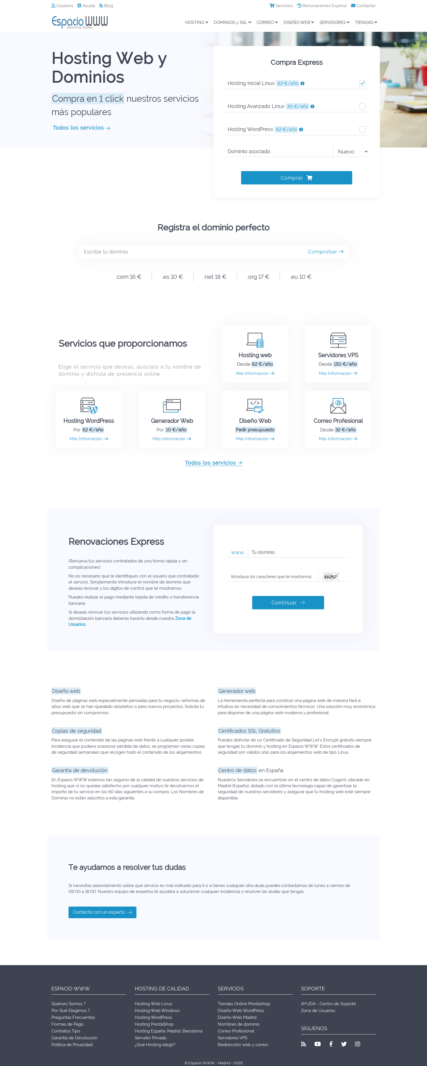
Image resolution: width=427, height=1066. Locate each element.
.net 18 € (215, 276)
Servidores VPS (338, 355)
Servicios (281, 5)
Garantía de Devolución (74, 1037)
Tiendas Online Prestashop (244, 1003)
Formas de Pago (67, 1024)
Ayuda (86, 5)
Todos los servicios (81, 128)
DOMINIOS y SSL (232, 22)
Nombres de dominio (239, 1024)
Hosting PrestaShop (154, 1024)
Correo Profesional (338, 420)
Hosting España (150, 1031)
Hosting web (255, 355)
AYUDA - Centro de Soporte (328, 1003)
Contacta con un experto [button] (102, 912)
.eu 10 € (301, 276)
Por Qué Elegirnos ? (70, 1010)
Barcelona (192, 1031)
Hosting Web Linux (153, 1003)
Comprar (296, 178)
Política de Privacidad (72, 1044)
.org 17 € (258, 276)
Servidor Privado (151, 1037)
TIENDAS (366, 22)
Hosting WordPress (88, 420)
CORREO (267, 22)
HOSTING (196, 22)
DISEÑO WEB (298, 22)
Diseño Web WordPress (241, 1010)
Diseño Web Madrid (237, 1017)
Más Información (255, 373)
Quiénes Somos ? (68, 1003)
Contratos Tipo (65, 1031)
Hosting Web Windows (157, 1010)
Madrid (174, 1031)
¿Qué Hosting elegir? (155, 1044)
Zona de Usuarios (318, 1010)
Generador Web (172, 420)
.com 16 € (129, 276)
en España (250, 770)
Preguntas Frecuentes (73, 1017)
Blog (106, 5)
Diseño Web (255, 420)
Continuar (288, 603)
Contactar (363, 5)
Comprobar (325, 252)
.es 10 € (172, 276)
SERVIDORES (334, 22)
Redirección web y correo (243, 1044)
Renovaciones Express (322, 5)
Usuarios (62, 5)
